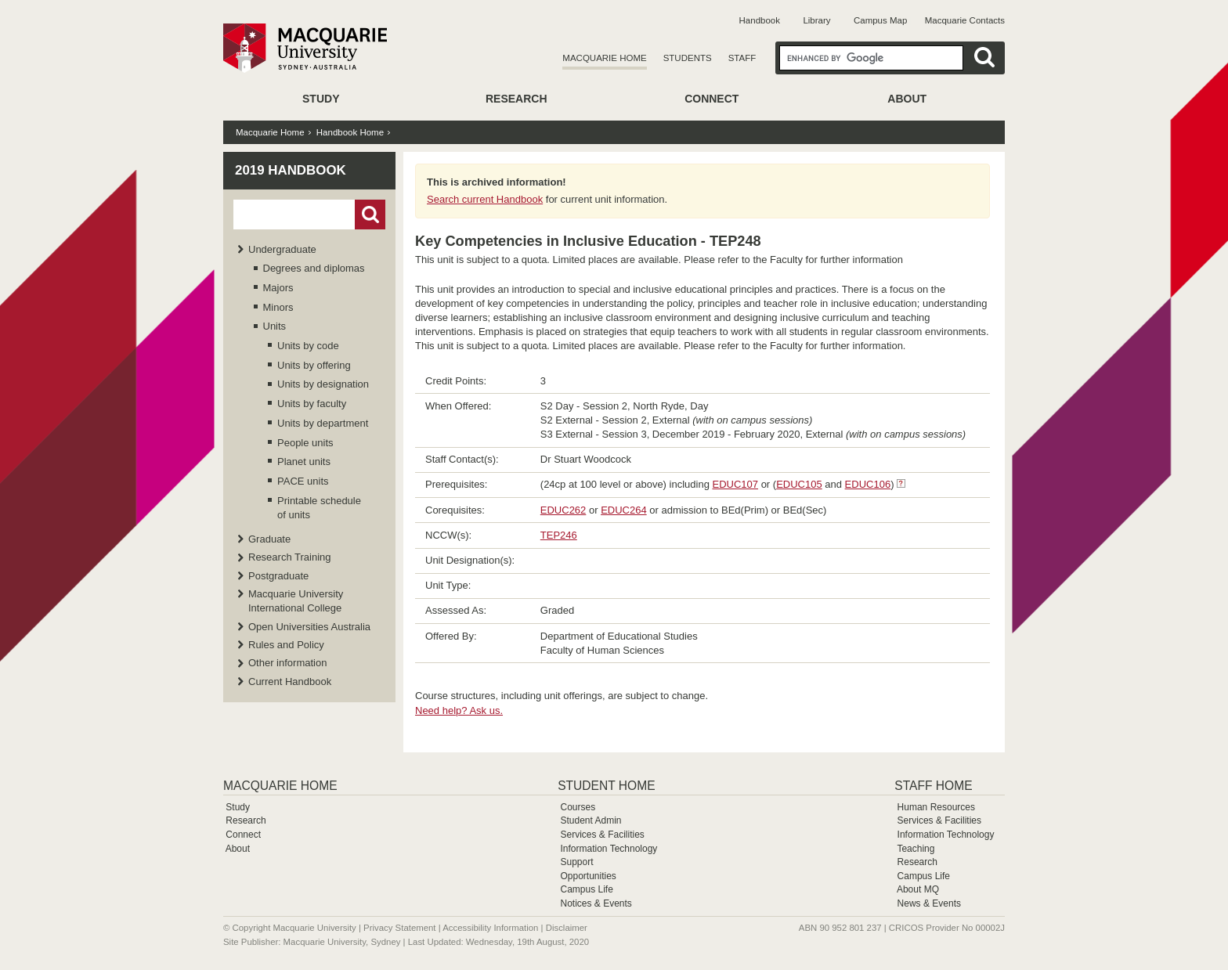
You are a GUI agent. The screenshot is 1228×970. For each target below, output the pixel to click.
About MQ (918, 889)
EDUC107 (736, 484)
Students (687, 58)
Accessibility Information (490, 927)
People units (305, 443)
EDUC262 (563, 510)
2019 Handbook (290, 170)
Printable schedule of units (319, 508)
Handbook (759, 20)
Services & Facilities (602, 834)
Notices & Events (595, 903)
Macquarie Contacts (965, 20)
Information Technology (608, 848)
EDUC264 (624, 510)
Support (576, 861)
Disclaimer (566, 927)
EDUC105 (799, 484)
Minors (278, 307)
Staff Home (933, 785)
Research (516, 98)
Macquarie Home (604, 58)
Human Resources (936, 807)
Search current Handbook (485, 199)
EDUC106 (868, 484)
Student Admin (590, 820)
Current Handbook (289, 681)
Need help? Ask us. (459, 710)
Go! (370, 214)
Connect (711, 98)
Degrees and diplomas (314, 268)
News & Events (929, 903)
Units (275, 326)
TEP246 (558, 535)
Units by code (308, 346)
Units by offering (314, 365)
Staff (742, 58)
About (906, 98)
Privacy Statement (399, 927)
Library (816, 20)
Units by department (322, 423)
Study (320, 98)
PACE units (303, 481)
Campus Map (880, 20)
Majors (278, 288)
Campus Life (586, 889)
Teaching (915, 848)
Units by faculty (311, 403)
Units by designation (323, 384)
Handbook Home (350, 132)
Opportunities (588, 876)
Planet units (303, 461)
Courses (577, 807)
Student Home (606, 785)
